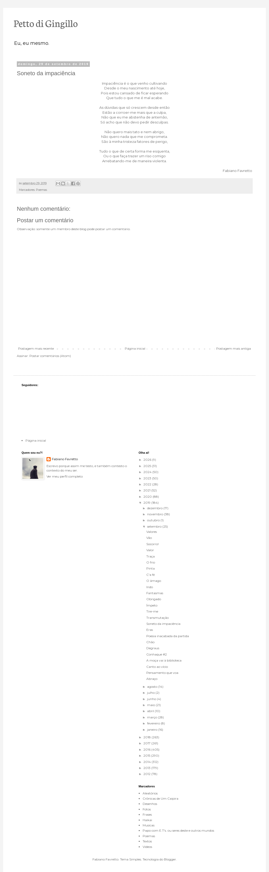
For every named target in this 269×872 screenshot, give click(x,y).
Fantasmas (154, 593)
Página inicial (135, 348)
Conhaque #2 (156, 654)
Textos (147, 841)
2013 (147, 768)
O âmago (153, 581)
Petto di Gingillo (46, 22)
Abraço (151, 679)
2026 (147, 460)
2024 (147, 472)
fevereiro (154, 723)
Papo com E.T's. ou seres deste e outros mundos (178, 830)
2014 (147, 762)
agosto (152, 687)
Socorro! (152, 544)
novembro (155, 514)
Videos (147, 847)
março (152, 717)
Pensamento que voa (162, 673)
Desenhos (150, 804)
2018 (147, 737)
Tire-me (152, 611)
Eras (149, 630)
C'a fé (150, 575)
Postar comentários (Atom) (50, 356)
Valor (150, 550)
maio (151, 705)
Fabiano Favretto (65, 459)
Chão (150, 642)
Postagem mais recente (36, 348)
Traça (150, 556)
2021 (147, 490)
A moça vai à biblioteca (164, 660)
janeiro (152, 730)
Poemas (41, 190)
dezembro (155, 508)
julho (151, 693)
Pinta (150, 568)
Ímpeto (151, 605)
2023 (147, 478)
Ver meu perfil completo (64, 476)
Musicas (148, 825)
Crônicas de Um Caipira (160, 798)
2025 (147, 466)
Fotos (147, 809)
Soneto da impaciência (163, 624)
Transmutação (157, 618)
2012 (147, 774)
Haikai (147, 820)
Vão (149, 538)
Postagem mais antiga (233, 348)
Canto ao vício (157, 667)
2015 (147, 755)
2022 (147, 484)
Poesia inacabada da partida (167, 636)
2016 (147, 749)
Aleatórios (150, 793)
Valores (151, 532)
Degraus (152, 648)
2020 (148, 497)
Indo (149, 587)
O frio (150, 562)
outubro (154, 520)
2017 (147, 743)
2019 (147, 503)
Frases (147, 814)
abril (151, 711)
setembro (154, 526)
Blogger (170, 859)
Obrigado (153, 599)
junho (152, 699)
